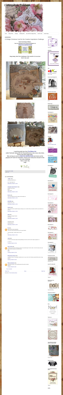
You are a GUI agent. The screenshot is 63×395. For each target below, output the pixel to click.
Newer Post (7, 271)
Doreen (9, 195)
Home (6, 33)
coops (9, 238)
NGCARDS (9, 201)
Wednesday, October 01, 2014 (13, 183)
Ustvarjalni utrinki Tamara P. (12, 186)
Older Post (43, 271)
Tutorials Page (46, 33)
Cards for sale (40, 33)
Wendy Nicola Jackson (12, 255)
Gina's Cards (10, 246)
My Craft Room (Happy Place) (31, 33)
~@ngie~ (9, 178)
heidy (9, 214)
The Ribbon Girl (32, 151)
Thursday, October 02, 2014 (12, 243)
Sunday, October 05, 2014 (12, 266)
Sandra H (9, 207)
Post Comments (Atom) (13, 272)
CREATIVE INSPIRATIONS (25, 45)
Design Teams (10, 33)
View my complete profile (52, 144)
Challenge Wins (22, 33)
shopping (16, 33)
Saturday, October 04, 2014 (12, 259)
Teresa (50, 142)
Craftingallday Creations (17, 5)
